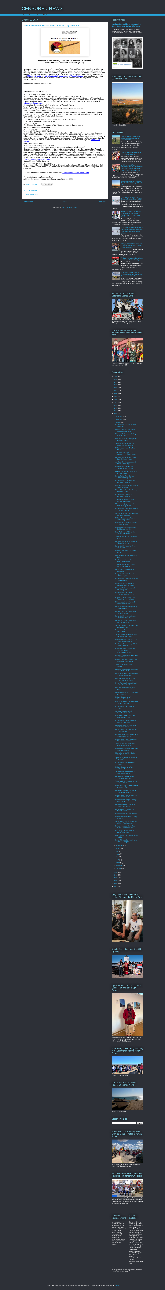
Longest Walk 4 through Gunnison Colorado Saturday (126, 509)
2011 (116, 875)
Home (65, 202)
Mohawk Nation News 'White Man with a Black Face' (126, 749)
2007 (116, 886)
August (118, 848)
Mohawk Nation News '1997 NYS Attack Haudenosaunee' (126, 640)
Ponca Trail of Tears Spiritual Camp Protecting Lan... (124, 477)
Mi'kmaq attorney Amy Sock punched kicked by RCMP (124, 584)
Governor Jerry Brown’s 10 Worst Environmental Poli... (126, 523)
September (119, 845)
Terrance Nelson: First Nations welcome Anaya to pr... (125, 744)
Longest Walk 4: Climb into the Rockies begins (125, 575)
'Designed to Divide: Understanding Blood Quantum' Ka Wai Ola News (126, 25)
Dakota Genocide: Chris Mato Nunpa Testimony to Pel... (125, 827)
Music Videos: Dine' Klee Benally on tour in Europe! (126, 491)
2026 (116, 376)
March (118, 863)
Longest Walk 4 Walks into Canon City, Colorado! (126, 579)
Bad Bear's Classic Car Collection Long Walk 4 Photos (126, 670)
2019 (116, 396)
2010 (116, 878)
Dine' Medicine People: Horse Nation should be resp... (125, 679)
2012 (116, 872)
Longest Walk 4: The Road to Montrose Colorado (125, 481)
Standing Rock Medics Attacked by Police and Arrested (131, 153)
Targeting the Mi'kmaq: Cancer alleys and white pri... (125, 500)
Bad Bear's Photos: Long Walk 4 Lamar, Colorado (126, 645)
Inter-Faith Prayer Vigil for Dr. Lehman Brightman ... (125, 533)
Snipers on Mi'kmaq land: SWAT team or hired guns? (125, 621)
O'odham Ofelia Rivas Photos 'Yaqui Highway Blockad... (125, 598)
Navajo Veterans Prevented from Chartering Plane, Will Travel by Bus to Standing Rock (132, 245)
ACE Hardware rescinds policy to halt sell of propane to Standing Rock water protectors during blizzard (132, 230)
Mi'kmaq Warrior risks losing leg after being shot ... (125, 589)
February (119, 865)
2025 (116, 379)
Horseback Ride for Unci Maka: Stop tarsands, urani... (125, 716)
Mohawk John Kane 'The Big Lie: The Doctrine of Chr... (126, 796)
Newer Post (28, 202)
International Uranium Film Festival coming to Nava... (124, 467)
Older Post (102, 202)
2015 (116, 408)
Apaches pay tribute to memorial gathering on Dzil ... (126, 758)
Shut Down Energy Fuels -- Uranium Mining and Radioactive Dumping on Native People (132, 274)
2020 (116, 393)
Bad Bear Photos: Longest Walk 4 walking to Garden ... (126, 735)
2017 (116, 402)
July (117, 851)
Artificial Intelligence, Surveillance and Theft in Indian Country (132, 259)
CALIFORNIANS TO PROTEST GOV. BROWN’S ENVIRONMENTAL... (125, 650)
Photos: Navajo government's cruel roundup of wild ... (125, 505)
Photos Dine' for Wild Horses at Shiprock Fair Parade (125, 777)
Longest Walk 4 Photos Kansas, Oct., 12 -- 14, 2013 (125, 721)
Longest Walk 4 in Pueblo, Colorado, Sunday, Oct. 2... (125, 593)
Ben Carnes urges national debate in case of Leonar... (126, 786)
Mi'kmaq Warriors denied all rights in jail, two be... (126, 435)
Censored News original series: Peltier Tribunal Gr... (125, 805)
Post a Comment (31, 194)
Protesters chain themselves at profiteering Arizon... (125, 726)
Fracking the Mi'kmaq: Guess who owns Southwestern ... (126, 561)
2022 (116, 388)
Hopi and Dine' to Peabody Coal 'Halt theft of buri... (125, 439)
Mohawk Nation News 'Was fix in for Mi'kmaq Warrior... (126, 519)
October (118, 422)
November (119, 419)
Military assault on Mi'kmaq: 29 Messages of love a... (125, 603)
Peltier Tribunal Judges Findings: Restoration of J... (126, 800)
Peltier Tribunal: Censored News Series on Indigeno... (126, 841)
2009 (116, 881)
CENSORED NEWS (42, 8)
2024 (116, 382)
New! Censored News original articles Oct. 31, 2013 (125, 430)
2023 (116, 385)
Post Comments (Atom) (69, 207)
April (117, 860)
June (117, 854)
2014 (116, 411)
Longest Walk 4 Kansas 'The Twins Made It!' (124, 810)
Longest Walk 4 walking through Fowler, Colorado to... (125, 617)
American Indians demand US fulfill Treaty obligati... (125, 772)
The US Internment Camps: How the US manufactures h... (126, 635)
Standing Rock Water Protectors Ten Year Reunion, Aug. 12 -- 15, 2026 (132, 182)
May (117, 857)
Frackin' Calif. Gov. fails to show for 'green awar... (125, 612)
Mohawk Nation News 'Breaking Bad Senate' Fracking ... (125, 528)
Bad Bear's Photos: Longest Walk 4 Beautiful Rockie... (126, 542)
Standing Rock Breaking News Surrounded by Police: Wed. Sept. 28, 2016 (131, 138)
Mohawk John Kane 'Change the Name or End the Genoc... (126, 660)
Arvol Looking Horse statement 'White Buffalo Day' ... (125, 463)
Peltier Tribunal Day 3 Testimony (126, 814)
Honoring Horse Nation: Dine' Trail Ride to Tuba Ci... (126, 656)
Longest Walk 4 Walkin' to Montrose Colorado (123, 495)
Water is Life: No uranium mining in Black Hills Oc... (126, 782)
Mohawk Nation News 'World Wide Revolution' (124, 768)
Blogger (117, 1285)
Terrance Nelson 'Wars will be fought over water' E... (125, 565)
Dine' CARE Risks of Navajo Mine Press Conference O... (126, 674)
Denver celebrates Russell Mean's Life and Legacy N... (126, 702)
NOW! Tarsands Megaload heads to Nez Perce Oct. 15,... (126, 684)
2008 (116, 884)
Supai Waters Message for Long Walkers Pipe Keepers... (125, 822)
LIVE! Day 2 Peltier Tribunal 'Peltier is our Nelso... (124, 831)
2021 (116, 391)
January (118, 868)
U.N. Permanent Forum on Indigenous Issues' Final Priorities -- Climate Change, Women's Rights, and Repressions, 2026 (132, 167)
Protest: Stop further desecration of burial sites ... (126, 472)
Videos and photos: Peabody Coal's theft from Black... (124, 444)
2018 (116, 399)
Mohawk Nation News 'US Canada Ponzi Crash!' (123, 698)
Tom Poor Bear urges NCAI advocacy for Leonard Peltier (125, 453)
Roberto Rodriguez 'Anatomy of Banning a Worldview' (125, 791)
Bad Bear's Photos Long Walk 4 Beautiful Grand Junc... (125, 458)
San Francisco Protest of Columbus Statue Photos (124, 712)
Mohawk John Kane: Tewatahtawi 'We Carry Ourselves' (126, 740)
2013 (116, 414)
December (119, 416)
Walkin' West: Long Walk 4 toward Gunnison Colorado (126, 514)
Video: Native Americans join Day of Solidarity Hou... (126, 730)
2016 (116, 405)
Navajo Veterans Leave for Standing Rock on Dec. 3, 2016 (131, 198)
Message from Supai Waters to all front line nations (126, 486)
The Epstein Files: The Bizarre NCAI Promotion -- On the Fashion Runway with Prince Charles (131, 214)
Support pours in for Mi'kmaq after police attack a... (126, 626)
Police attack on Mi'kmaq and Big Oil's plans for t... (126, 607)
